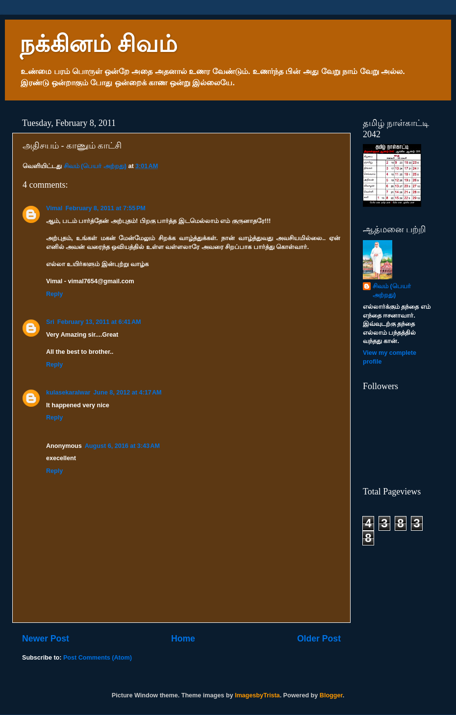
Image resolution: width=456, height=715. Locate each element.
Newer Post (45, 638)
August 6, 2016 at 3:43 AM (122, 446)
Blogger (331, 695)
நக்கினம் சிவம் (98, 44)
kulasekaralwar (68, 392)
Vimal (54, 208)
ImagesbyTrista (257, 695)
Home (183, 638)
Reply (54, 294)
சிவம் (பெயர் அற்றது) (392, 290)
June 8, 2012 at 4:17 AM (127, 392)
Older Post (319, 638)
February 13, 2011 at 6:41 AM (99, 322)
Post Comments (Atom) (97, 657)
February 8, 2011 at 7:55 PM (105, 208)
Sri (50, 322)
